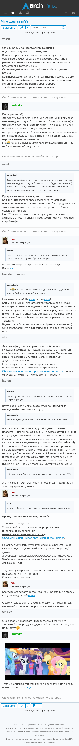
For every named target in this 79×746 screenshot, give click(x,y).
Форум (30, 13)
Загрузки (38, 13)
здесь (13, 268)
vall (13, 239)
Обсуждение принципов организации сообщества (33, 371)
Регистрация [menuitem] (74, 13)
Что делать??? (14, 21)
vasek (6, 39)
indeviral (17, 105)
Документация (45, 13)
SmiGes (7, 612)
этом (32, 299)
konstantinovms (13, 274)
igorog (6, 380)
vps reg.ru (68, 728)
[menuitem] (34, 742)
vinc (5, 337)
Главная (17, 13)
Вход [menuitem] (67, 13)
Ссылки (6, 13)
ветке (31, 595)
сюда (29, 687)
